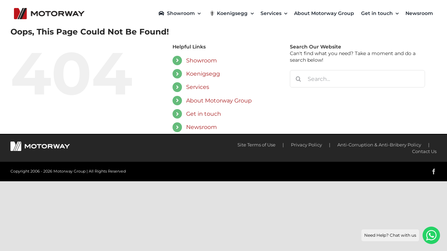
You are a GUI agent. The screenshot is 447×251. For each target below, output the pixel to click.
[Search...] (357, 79)
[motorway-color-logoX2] (49, 10)
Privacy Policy (306, 144)
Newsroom (201, 127)
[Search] (298, 79)
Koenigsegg (203, 73)
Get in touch (203, 114)
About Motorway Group (219, 100)
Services (197, 87)
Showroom (201, 60)
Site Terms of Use (256, 144)
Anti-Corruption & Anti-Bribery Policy (379, 144)
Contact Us (424, 151)
